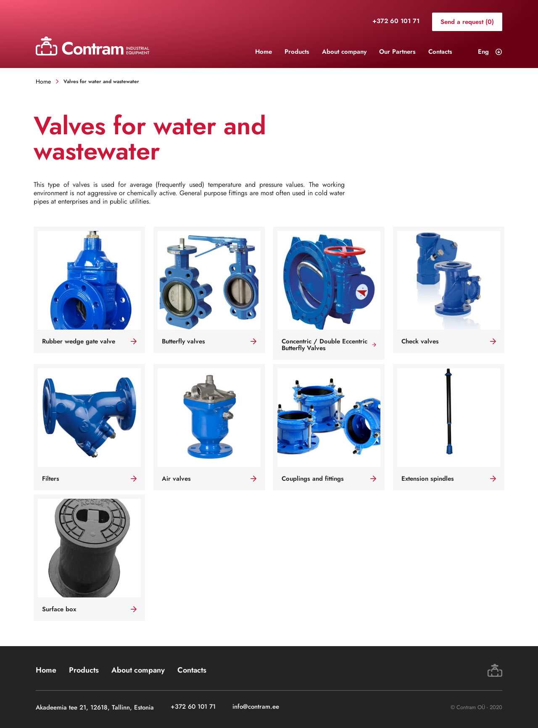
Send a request (467, 21)
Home (263, 51)
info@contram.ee (255, 707)
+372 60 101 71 (395, 21)
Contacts (440, 51)
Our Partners (397, 51)
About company (344, 51)
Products (297, 51)
